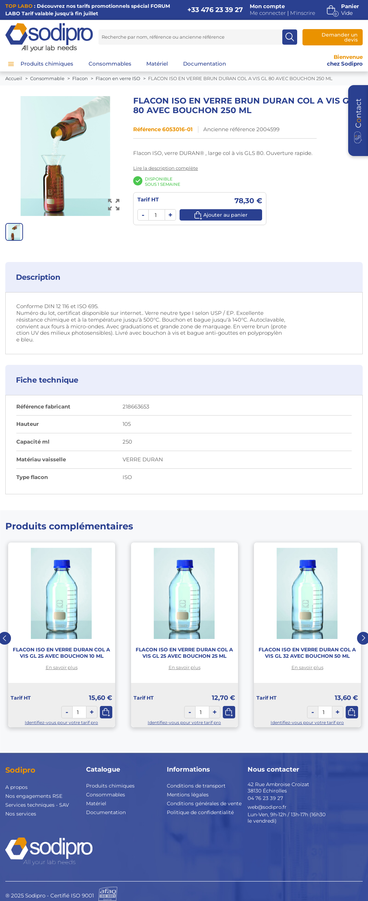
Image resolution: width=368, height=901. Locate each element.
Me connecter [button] (268, 13)
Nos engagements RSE (33, 796)
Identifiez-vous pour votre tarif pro (61, 722)
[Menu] (11, 63)
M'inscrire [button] (302, 13)
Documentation (106, 812)
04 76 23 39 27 (265, 798)
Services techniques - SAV (37, 805)
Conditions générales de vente (204, 803)
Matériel (96, 803)
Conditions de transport (196, 786)
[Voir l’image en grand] (113, 204)
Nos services (20, 814)
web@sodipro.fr (267, 807)
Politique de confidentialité (200, 812)
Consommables (105, 794)
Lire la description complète (165, 168)
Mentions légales (188, 794)
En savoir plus (62, 667)
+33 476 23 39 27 (215, 10)
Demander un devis (340, 37)
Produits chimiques (110, 786)
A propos (16, 787)
